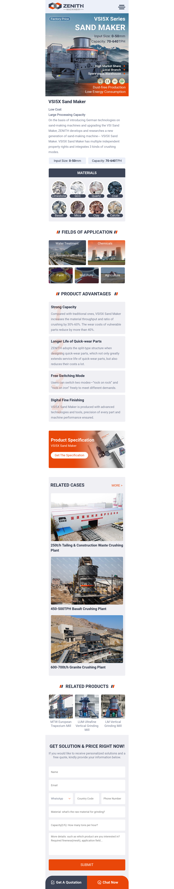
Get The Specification (69, 455)
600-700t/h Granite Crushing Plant (78, 667)
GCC (78, 196)
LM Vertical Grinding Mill (113, 724)
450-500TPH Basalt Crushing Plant (78, 609)
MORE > (117, 485)
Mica (77, 215)
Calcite (115, 215)
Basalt (59, 215)
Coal (115, 196)
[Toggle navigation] (123, 6)
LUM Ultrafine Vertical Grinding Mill (87, 726)
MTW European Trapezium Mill (60, 724)
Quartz (96, 196)
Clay (96, 215)
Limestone (59, 196)
